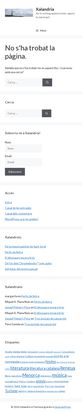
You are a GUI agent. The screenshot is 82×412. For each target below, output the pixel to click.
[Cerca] (47, 82)
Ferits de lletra (14, 252)
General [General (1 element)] (63, 362)
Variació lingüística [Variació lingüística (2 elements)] (37, 391)
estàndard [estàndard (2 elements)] (39, 362)
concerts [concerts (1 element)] (57, 352)
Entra (8, 202)
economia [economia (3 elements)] (39, 356)
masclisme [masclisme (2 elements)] (16, 375)
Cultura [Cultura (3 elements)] (29, 356)
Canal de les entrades (18, 208)
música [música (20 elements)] (59, 375)
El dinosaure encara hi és (20, 257)
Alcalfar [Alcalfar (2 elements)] (9, 351)
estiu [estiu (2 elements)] (31, 362)
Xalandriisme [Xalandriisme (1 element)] (52, 391)
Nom (8, 142)
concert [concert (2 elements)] (49, 351)
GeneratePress (62, 406)
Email (8, 156)
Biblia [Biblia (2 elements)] (24, 351)
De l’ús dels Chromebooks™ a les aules (28, 263)
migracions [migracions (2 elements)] (45, 375)
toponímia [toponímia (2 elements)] (59, 386)
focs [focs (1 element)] (58, 362)
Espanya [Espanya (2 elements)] (24, 362)
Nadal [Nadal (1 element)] (69, 376)
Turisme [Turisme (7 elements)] (11, 391)
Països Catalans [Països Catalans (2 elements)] (27, 381)
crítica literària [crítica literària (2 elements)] (17, 356)
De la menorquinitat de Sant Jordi (25, 246)
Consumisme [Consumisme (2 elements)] (67, 351)
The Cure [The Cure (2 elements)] (49, 386)
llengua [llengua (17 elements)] (67, 368)
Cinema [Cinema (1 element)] (41, 352)
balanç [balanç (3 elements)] (17, 351)
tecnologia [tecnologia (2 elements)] (38, 386)
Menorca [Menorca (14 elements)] (31, 375)
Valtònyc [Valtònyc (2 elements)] (22, 391)
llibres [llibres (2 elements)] (8, 375)
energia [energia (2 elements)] (49, 356)
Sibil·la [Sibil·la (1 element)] (30, 386)
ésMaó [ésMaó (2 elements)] (61, 391)
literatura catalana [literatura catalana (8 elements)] (45, 368)
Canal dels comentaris (18, 213)
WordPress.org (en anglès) (21, 219)
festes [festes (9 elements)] (50, 361)
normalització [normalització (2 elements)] (11, 381)
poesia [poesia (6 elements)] (41, 381)
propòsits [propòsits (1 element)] (49, 382)
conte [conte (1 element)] (7, 356)
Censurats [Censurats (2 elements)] (32, 351)
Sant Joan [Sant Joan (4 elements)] (20, 386)
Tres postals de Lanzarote (50, 318)
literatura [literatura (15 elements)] (19, 368)
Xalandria (45, 9)
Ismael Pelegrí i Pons (17, 307)
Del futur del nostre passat (21, 269)
